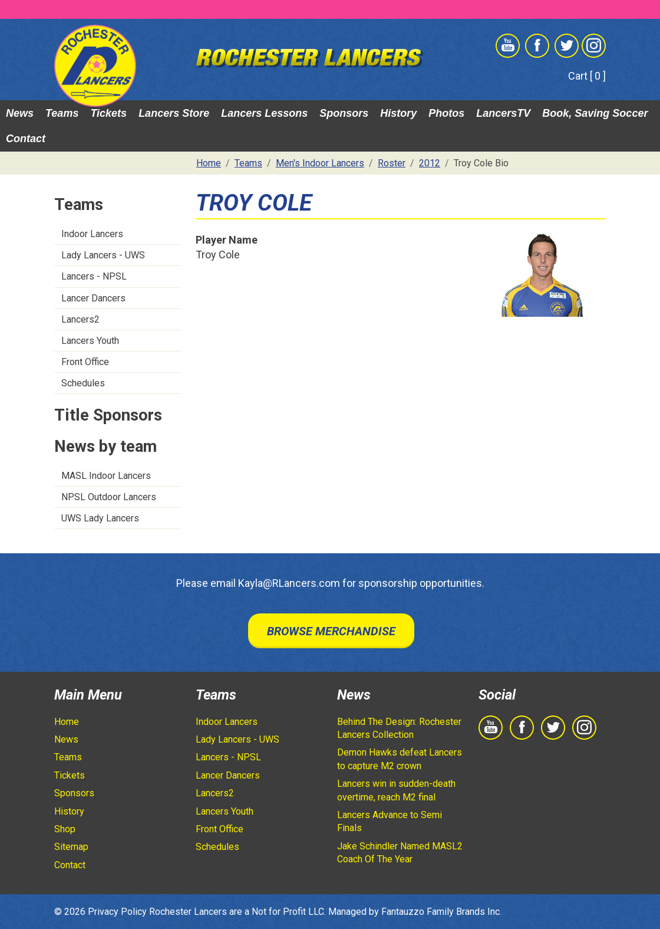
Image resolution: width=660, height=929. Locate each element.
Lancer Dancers (93, 298)
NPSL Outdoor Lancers (108, 497)
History (398, 113)
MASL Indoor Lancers (106, 475)
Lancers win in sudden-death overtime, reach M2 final (396, 790)
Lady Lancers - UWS (103, 255)
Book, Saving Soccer (595, 113)
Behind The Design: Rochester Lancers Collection (399, 728)
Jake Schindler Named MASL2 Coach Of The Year (400, 853)
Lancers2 (80, 319)
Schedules (83, 383)
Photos (446, 113)
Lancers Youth (90, 340)
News (20, 113)
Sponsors (343, 113)
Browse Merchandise (331, 631)
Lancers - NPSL (94, 276)
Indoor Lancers (92, 233)
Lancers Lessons (264, 113)
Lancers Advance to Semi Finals (389, 821)
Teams (61, 113)
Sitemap (71, 846)
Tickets (108, 113)
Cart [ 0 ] (587, 76)
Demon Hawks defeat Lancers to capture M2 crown (399, 759)
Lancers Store (173, 113)
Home (66, 721)
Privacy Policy (117, 911)
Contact (25, 139)
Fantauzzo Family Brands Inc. (441, 911)
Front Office (85, 361)
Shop (64, 829)
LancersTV (503, 113)
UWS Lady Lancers (100, 518)
